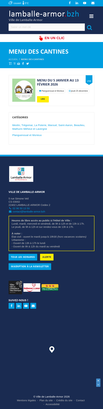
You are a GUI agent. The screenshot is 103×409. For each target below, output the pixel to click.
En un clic (51, 38)
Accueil (13, 59)
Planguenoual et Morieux (27, 135)
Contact (80, 400)
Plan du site (46, 400)
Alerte (46, 257)
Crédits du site (64, 400)
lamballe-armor (44, 16)
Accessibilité (53, 404)
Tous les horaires (23, 257)
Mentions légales (26, 400)
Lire (43, 99)
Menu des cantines (32, 59)
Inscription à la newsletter (30, 266)
